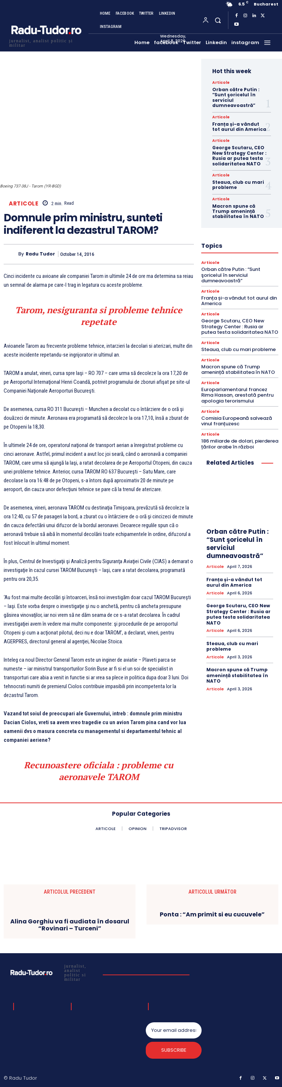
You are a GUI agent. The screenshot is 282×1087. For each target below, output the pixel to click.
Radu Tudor (40, 254)
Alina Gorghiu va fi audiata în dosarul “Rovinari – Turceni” (69, 925)
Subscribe (174, 1050)
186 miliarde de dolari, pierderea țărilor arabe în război (239, 443)
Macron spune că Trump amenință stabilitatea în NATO (238, 211)
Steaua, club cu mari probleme (238, 184)
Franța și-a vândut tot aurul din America (239, 126)
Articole (23, 203)
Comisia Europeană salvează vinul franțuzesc (236, 420)
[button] (217, 20)
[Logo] (52, 972)
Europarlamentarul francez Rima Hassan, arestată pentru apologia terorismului (237, 395)
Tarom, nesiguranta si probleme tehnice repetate (98, 316)
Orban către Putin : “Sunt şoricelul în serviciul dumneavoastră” (236, 97)
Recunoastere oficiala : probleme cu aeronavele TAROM (98, 771)
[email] (174, 1030)
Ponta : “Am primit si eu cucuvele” (212, 914)
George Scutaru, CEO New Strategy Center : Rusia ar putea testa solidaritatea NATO (239, 155)
